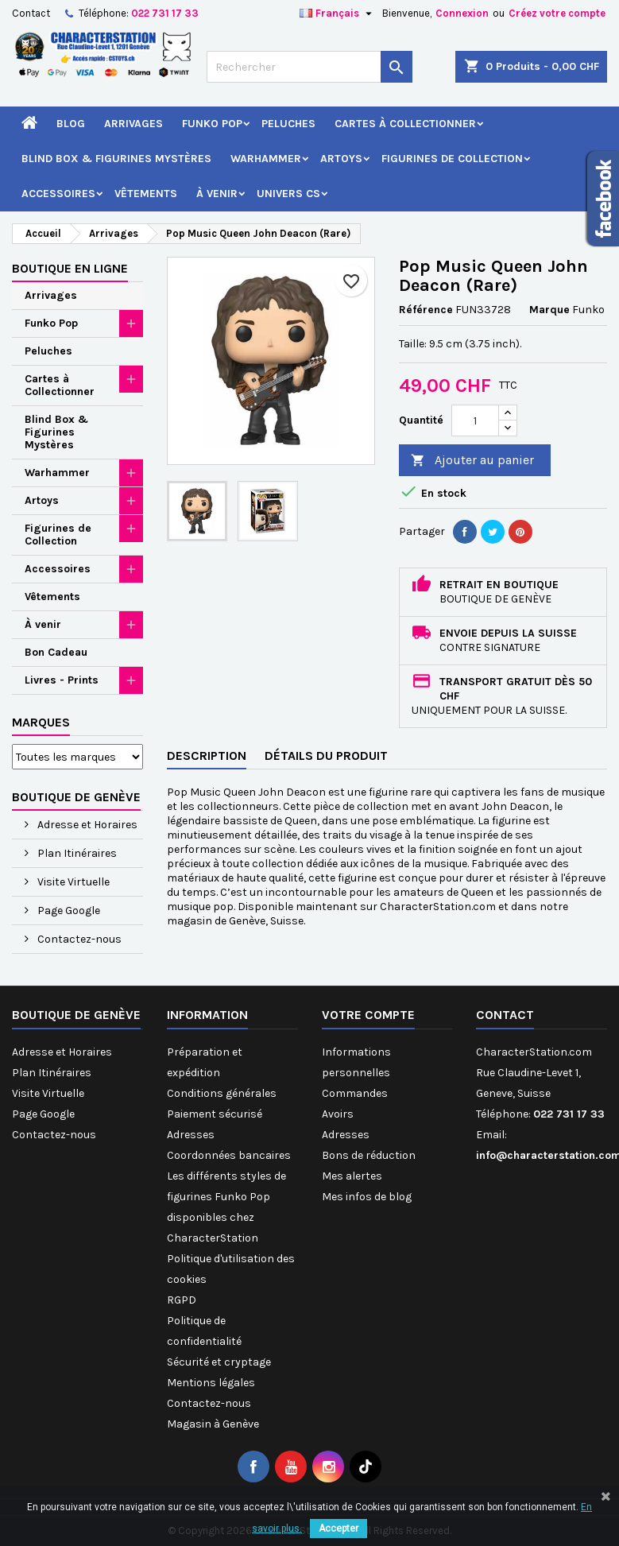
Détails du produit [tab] (326, 755)
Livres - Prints (62, 680)
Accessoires (58, 193)
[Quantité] (475, 420)
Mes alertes (352, 1176)
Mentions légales (211, 1382)
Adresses (191, 1134)
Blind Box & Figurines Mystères (116, 158)
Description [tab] (206, 755)
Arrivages (133, 123)
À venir (217, 193)
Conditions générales (222, 1093)
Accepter (338, 1528)
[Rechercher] (310, 67)
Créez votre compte (557, 13)
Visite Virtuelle (72, 882)
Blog (70, 123)
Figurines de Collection (452, 158)
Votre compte (368, 1014)
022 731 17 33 (165, 13)
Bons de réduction (369, 1155)
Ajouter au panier (472, 460)
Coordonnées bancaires (229, 1155)
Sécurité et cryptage (219, 1362)
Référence (426, 309)
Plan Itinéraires (76, 853)
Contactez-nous (78, 939)
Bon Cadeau (56, 652)
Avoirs (338, 1114)
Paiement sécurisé (214, 1114)
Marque (549, 309)
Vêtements (145, 193)
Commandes (355, 1093)
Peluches (288, 123)
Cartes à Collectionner (405, 123)
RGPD (181, 1300)
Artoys (341, 158)
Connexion (462, 13)
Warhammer (265, 158)
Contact (31, 13)
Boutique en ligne (70, 268)
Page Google (67, 910)
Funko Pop (212, 123)
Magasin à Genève (213, 1424)
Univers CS (288, 193)
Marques (41, 722)
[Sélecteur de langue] (338, 13)
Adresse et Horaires (86, 824)
